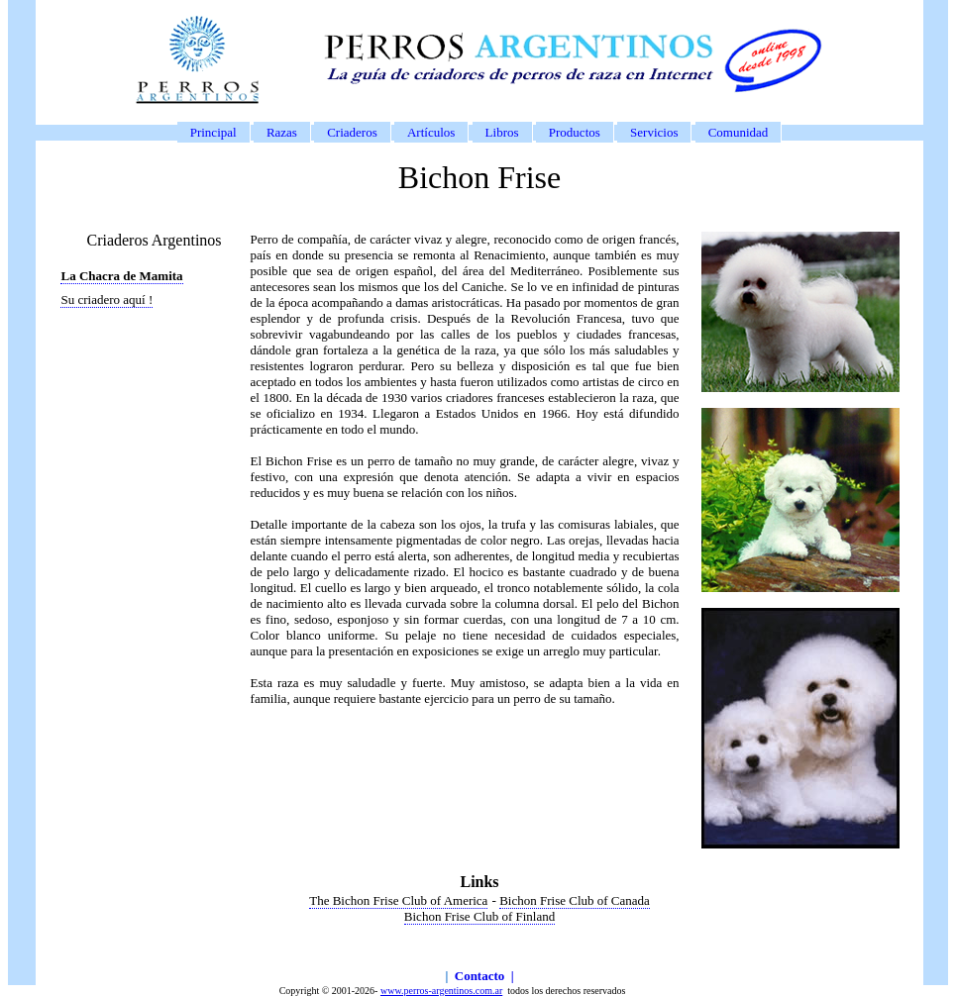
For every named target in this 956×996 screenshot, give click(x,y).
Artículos (431, 132)
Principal (213, 132)
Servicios (654, 132)
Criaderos (352, 132)
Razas (281, 132)
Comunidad (738, 132)
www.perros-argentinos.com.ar (441, 990)
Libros (502, 132)
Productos (574, 132)
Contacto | (484, 975)
